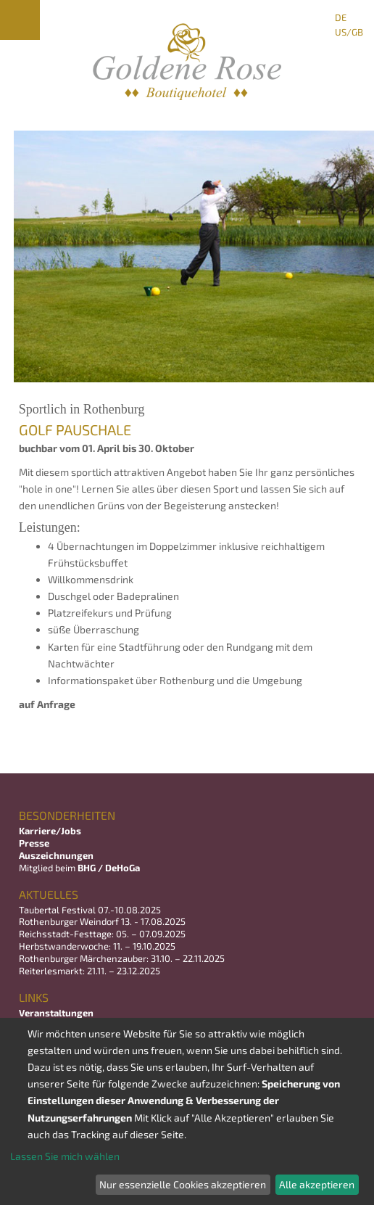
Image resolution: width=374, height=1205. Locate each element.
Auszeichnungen (56, 855)
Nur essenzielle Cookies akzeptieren (182, 1184)
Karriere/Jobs (51, 830)
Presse (34, 843)
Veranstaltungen (56, 1013)
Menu (20, 20)
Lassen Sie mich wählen (65, 1156)
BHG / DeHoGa (109, 867)
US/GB (349, 32)
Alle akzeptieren (316, 1184)
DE (340, 17)
